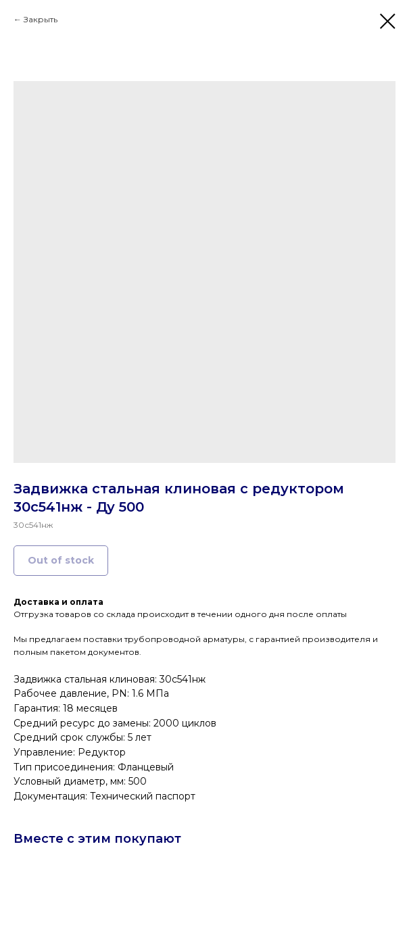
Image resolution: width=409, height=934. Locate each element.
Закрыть (40, 19)
